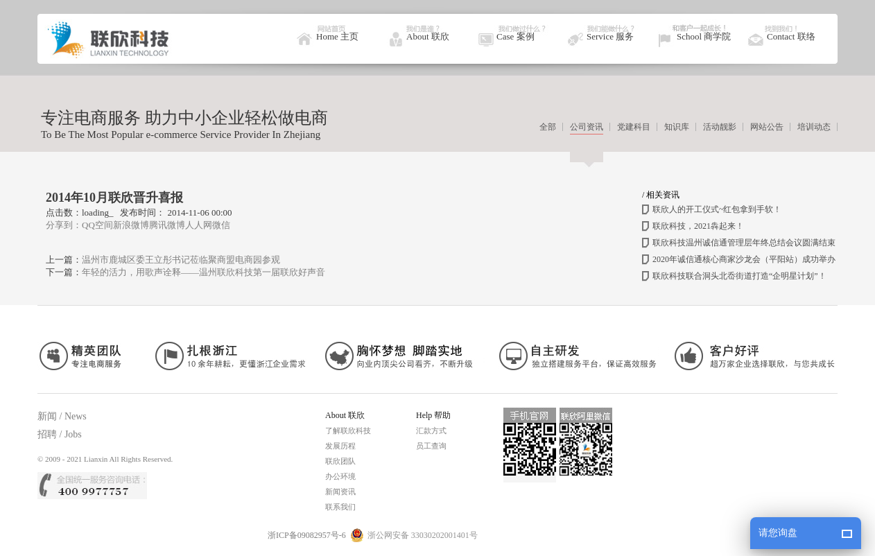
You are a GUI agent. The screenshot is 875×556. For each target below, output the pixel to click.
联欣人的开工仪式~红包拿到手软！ (717, 209)
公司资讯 (586, 127)
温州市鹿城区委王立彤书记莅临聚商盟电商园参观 (181, 259)
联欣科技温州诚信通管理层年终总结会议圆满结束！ (748, 242)
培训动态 (814, 127)
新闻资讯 (340, 491)
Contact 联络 (791, 36)
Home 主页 (337, 36)
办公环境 (340, 476)
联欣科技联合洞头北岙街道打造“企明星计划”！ (739, 276)
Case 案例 (515, 36)
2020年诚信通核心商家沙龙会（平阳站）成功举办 (743, 259)
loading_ (98, 212)
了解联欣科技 (348, 430)
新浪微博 (131, 225)
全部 (547, 127)
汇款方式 (431, 430)
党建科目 (633, 127)
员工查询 (431, 446)
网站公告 (766, 127)
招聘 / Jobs (59, 434)
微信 (221, 225)
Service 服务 (610, 36)
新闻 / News (62, 416)
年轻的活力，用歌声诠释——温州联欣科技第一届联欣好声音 (203, 272)
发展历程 (340, 446)
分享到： (64, 225)
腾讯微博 (167, 225)
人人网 (198, 225)
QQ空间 (97, 225)
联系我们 (340, 507)
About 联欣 (427, 36)
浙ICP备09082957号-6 (307, 535)
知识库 (676, 127)
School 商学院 (704, 36)
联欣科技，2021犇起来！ (698, 226)
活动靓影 (719, 127)
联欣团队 (340, 461)
